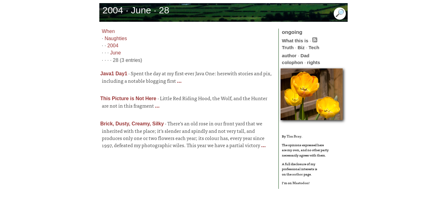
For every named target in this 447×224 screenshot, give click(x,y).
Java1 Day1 (113, 73)
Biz (301, 47)
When (108, 31)
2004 (113, 45)
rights (313, 62)
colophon (292, 62)
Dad (304, 55)
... (179, 81)
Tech (314, 47)
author (289, 55)
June (115, 52)
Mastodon (300, 182)
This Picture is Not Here (128, 98)
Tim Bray (294, 136)
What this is (295, 40)
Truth (288, 47)
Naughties (116, 38)
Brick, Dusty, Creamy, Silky (132, 123)
